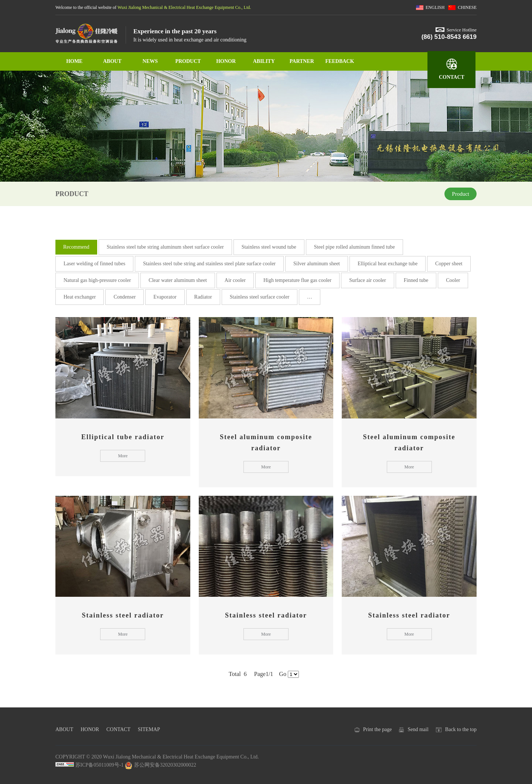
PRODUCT (188, 61)
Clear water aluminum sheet (178, 280)
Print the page (377, 729)
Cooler (453, 280)
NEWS (150, 61)
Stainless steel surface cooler (259, 297)
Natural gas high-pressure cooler (97, 280)
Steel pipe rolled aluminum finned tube (354, 247)
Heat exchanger (80, 297)
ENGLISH (435, 7)
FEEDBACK (339, 61)
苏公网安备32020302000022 (160, 765)
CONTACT (451, 77)
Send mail (417, 729)
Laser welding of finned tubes (94, 263)
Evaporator (164, 297)
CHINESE (467, 7)
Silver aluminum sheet (316, 263)
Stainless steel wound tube (269, 247)
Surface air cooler (367, 280)
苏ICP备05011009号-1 (99, 765)
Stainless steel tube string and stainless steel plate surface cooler (209, 263)
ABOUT (112, 61)
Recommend (76, 247)
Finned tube (416, 280)
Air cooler (235, 280)
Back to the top (461, 729)
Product (460, 194)
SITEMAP (149, 729)
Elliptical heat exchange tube (387, 263)
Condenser (124, 297)
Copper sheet (448, 263)
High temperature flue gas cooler (297, 280)
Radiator (203, 297)
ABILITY (264, 61)
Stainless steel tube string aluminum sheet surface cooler (165, 247)
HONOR (226, 61)
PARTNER (302, 61)
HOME (74, 61)
